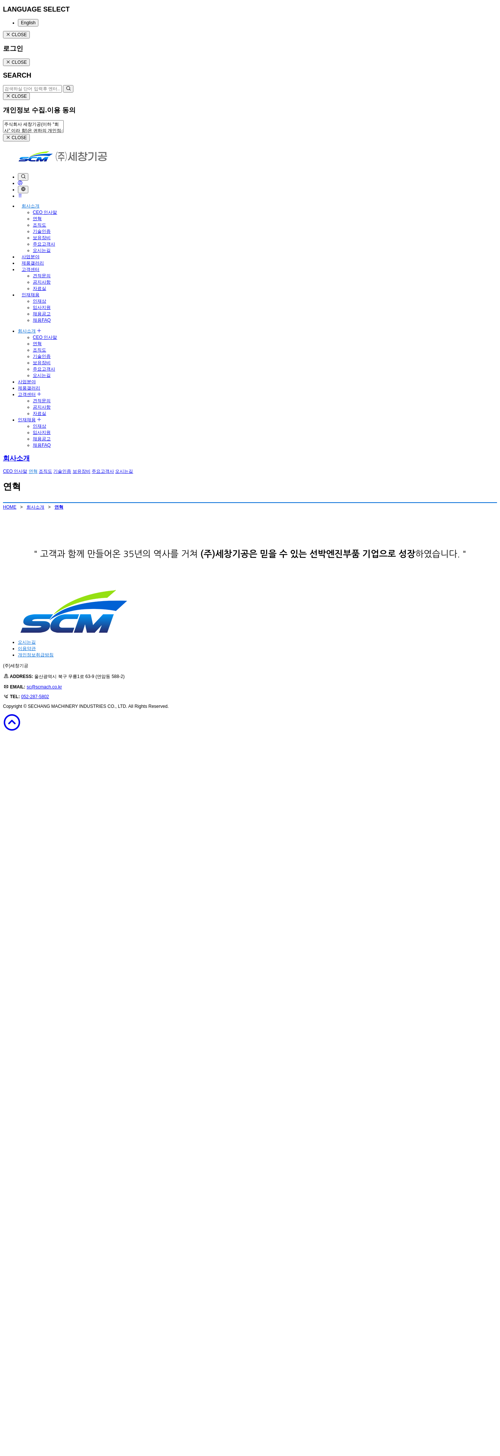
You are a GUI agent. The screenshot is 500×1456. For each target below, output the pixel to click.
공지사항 (42, 282)
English (28, 22)
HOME (9, 507)
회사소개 (30, 206)
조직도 (39, 225)
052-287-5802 (35, 1416)
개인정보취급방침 (36, 1375)
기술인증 (42, 231)
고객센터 (30, 269)
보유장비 (42, 237)
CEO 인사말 (45, 212)
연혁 (37, 218)
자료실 (39, 288)
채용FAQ (42, 320)
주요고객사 (44, 244)
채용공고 (42, 313)
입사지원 (42, 307)
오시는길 (42, 250)
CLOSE (16, 34)
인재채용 (30, 294)
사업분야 (30, 256)
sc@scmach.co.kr (44, 1407)
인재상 (39, 301)
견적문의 (42, 275)
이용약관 (27, 1368)
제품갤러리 (33, 263)
